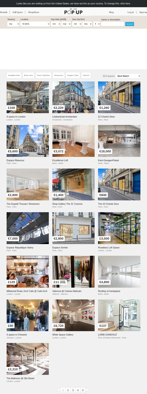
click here (125, 3)
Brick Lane (28, 75)
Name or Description (110, 19)
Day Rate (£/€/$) (58, 19)
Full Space (18, 12)
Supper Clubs (73, 75)
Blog (111, 12)
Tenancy (11, 19)
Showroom (58, 75)
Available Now (14, 75)
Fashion (86, 75)
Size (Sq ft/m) (78, 19)
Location (24, 19)
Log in (130, 12)
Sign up (143, 12)
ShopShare (33, 12)
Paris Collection (43, 75)
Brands (3, 12)
